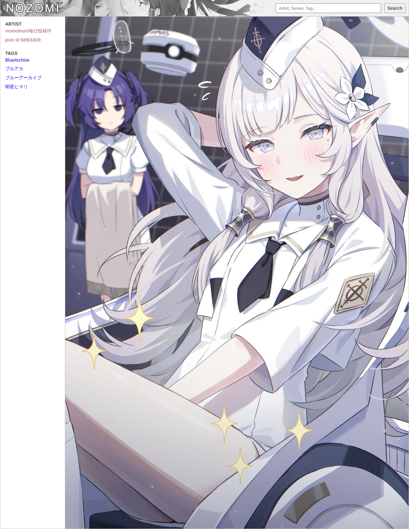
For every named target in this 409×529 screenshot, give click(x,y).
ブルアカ (14, 68)
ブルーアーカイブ (23, 77)
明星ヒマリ (16, 86)
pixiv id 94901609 (23, 40)
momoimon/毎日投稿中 (28, 30)
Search (395, 8)
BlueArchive (17, 60)
